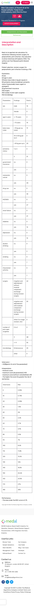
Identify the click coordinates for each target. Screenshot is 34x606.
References (17, 35)
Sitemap (28, 592)
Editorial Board (7, 553)
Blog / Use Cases (23, 548)
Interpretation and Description (17, 32)
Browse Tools (7, 542)
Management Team (8, 550)
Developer (21, 550)
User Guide (21, 545)
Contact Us (21, 553)
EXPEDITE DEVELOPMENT (11, 23)
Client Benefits (7, 548)
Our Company (22, 542)
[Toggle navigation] (32, 2)
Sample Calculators (8, 545)
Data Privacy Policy (18, 592)
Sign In (25, 2)
